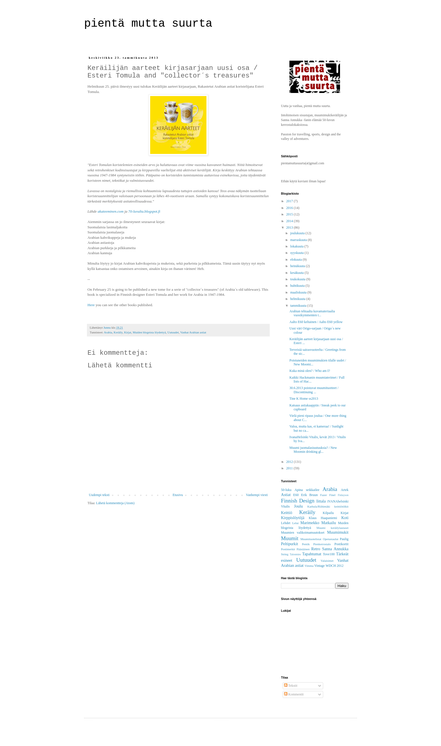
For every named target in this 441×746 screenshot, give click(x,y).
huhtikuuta (297, 286)
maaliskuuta (298, 292)
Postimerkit (288, 549)
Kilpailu (328, 513)
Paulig (344, 539)
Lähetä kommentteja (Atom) (115, 503)
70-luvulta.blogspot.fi (144, 211)
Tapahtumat (311, 554)
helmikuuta (298, 299)
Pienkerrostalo (322, 544)
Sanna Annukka (335, 549)
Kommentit (294, 694)
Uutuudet (173, 332)
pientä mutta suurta (151, 23)
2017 (290, 201)
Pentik (306, 544)
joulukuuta (297, 233)
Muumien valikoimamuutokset (302, 533)
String (284, 554)
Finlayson (343, 495)
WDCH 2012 (335, 566)
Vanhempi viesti (257, 495)
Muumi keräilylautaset (332, 527)
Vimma (309, 565)
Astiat (286, 494)
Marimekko (309, 522)
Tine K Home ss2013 (303, 399)
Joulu (298, 506)
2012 (290, 462)
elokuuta (296, 259)
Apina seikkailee (306, 490)
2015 (290, 214)
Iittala (321, 501)
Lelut (295, 523)
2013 (290, 227)
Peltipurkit (289, 544)
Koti (344, 517)
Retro (315, 549)
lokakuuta (297, 246)
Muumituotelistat (310, 539)
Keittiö (286, 512)
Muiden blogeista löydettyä (149, 332)
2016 (290, 208)
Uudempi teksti (99, 495)
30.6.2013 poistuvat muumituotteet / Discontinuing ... (313, 390)
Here (91, 305)
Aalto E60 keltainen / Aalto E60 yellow (316, 322)
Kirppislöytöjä (292, 517)
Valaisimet (327, 560)
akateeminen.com (110, 211)
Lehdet (285, 523)
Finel (332, 495)
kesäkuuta (297, 273)
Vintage (319, 566)
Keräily (118, 332)
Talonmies (295, 554)
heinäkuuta (298, 266)
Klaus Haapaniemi (323, 518)
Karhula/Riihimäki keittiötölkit (327, 506)
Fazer (323, 495)
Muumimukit (337, 532)
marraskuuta (299, 240)
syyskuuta (297, 253)
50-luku (286, 490)
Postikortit (341, 544)
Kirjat (127, 332)
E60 (296, 495)
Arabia (108, 332)
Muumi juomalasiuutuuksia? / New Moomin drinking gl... (313, 450)
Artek (344, 490)
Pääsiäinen (303, 549)
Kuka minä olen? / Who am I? (309, 371)
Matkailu (328, 522)
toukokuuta (298, 279)
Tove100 (329, 554)
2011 (290, 468)
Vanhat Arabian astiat (193, 332)
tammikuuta (298, 306)
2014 (290, 221)
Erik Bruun (309, 495)
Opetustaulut (330, 539)
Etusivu (178, 495)
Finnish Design (297, 501)
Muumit (289, 538)
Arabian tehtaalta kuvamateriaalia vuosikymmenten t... (312, 313)
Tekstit (290, 686)
